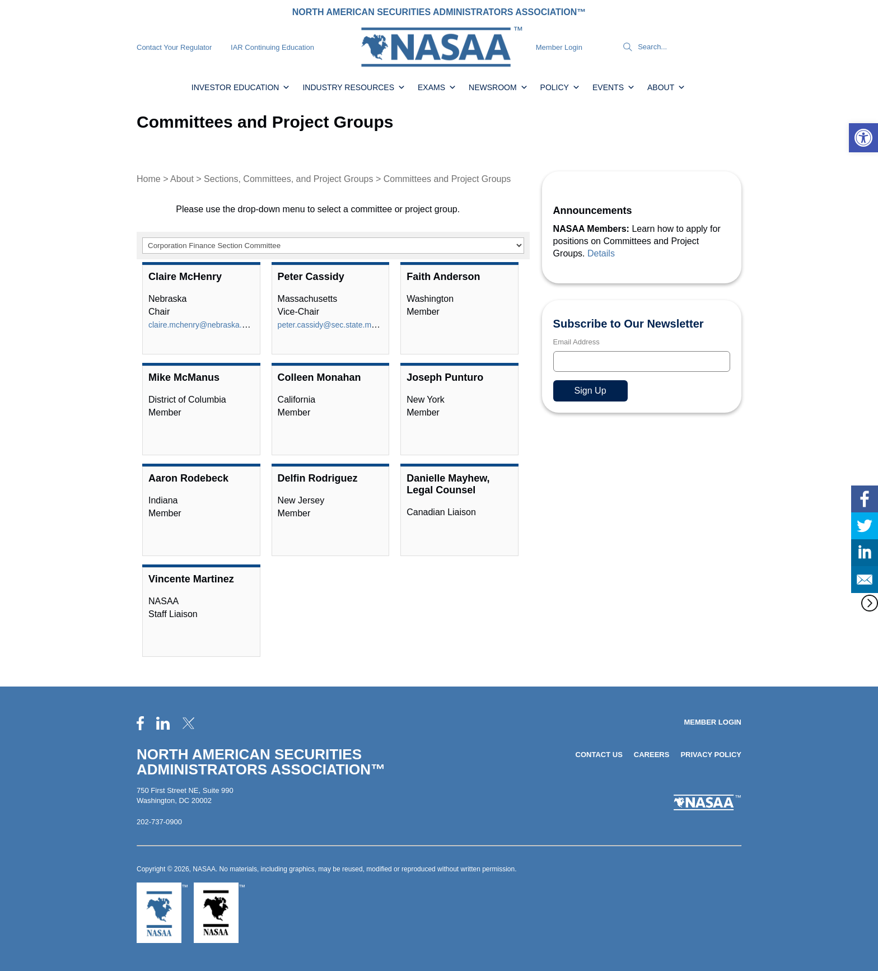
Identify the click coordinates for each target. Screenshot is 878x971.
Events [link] (613, 87)
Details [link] (601, 253)
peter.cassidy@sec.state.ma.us (332, 324)
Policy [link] (560, 87)
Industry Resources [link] (353, 87)
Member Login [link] (559, 47)
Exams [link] (437, 87)
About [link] (666, 87)
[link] (863, 137)
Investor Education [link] (241, 87)
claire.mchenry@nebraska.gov (201, 324)
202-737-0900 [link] (159, 822)
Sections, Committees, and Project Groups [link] (288, 179)
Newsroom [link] (498, 87)
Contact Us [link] (599, 754)
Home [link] (149, 179)
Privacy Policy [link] (710, 754)
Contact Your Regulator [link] (174, 47)
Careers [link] (652, 754)
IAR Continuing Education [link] (272, 47)
